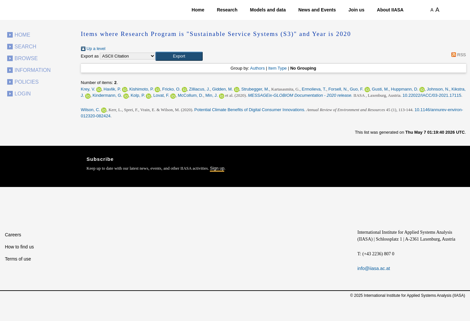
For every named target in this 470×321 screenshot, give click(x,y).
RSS (457, 54)
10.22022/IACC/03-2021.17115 (431, 95)
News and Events (317, 9)
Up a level (93, 48)
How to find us (19, 246)
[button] (179, 56)
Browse (26, 58)
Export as (90, 56)
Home (198, 9)
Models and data (268, 9)
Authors (257, 68)
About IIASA (390, 9)
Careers (13, 234)
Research (227, 9)
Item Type (277, 68)
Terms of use (18, 259)
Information (33, 70)
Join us (356, 9)
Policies (27, 82)
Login (23, 93)
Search (26, 46)
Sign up (217, 168)
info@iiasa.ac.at (373, 268)
